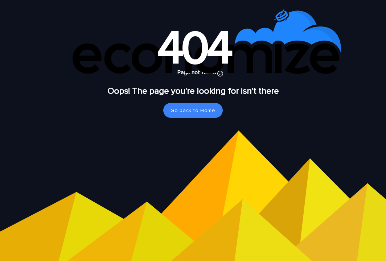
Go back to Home (193, 110)
